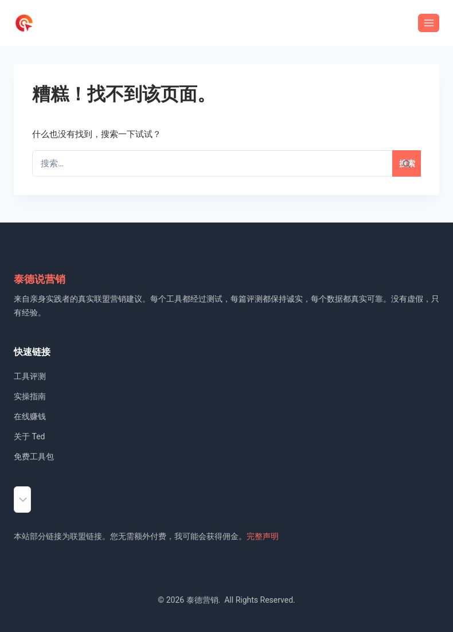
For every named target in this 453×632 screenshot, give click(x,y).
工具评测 (30, 376)
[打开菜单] (428, 23)
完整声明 (263, 536)
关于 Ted (29, 436)
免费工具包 (34, 456)
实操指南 (30, 396)
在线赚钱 (30, 416)
